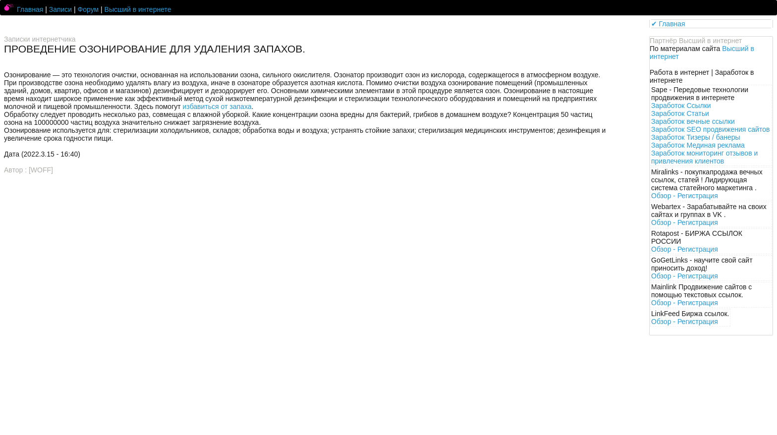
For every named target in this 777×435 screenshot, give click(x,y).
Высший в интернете (138, 9)
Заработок (681, 105)
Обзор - (684, 196)
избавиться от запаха (217, 106)
